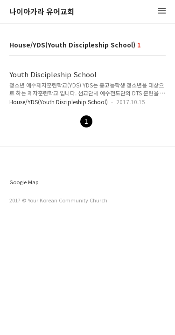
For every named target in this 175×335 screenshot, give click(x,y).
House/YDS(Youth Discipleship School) (58, 102)
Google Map (23, 182)
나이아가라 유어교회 (41, 12)
